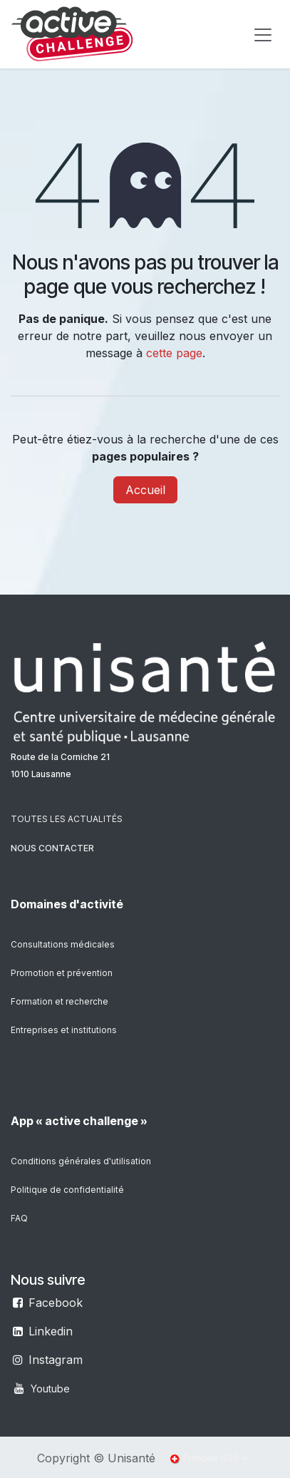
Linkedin (51, 1331)
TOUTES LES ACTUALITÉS (67, 819)
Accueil (145, 490)
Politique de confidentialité (67, 1189)
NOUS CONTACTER (52, 848)
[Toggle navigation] (263, 34)
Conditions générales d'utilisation (81, 1161)
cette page (174, 353)
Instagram (56, 1360)
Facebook (56, 1302)
